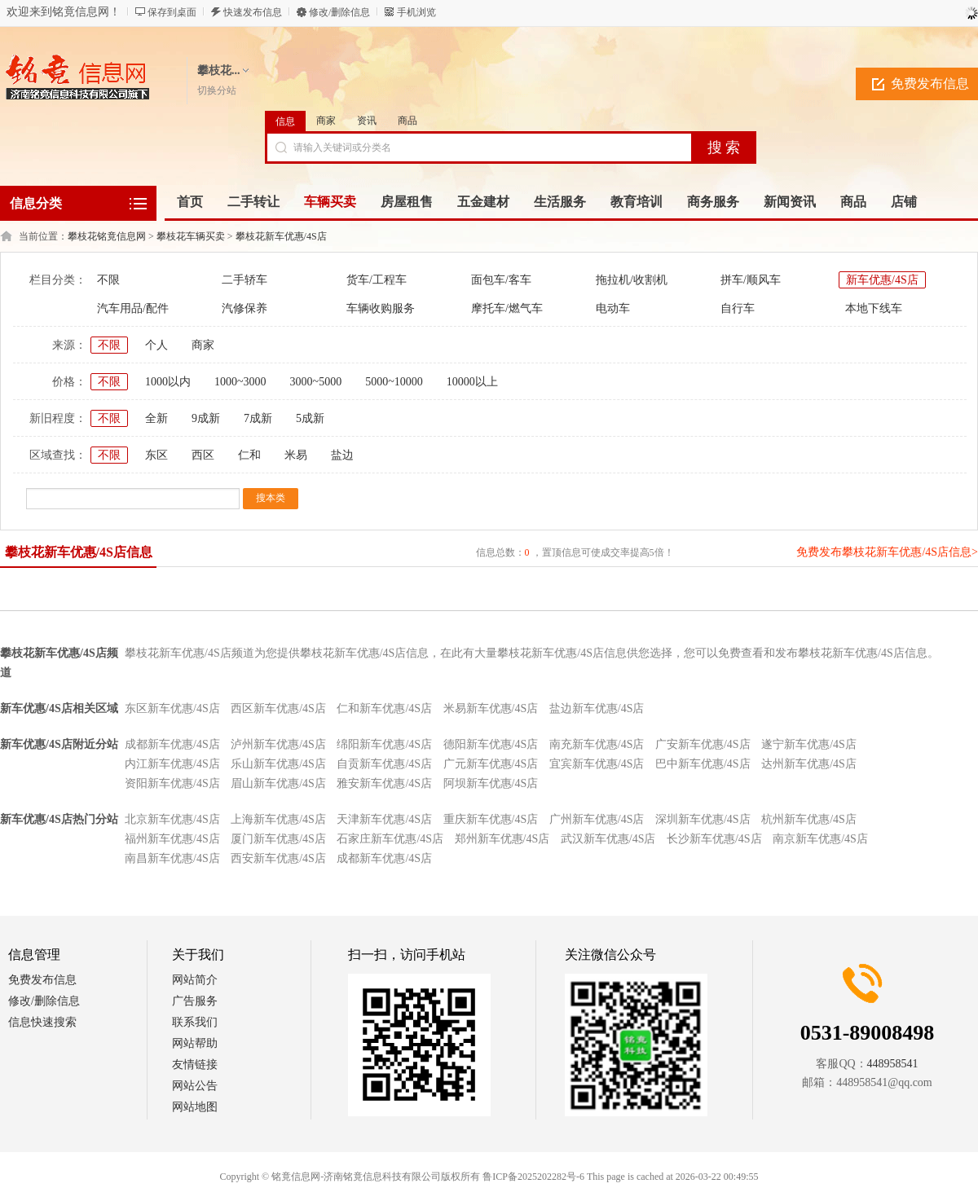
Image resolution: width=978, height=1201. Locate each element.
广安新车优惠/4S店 (703, 744)
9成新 (206, 418)
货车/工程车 (376, 280)
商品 (407, 120)
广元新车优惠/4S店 (491, 764)
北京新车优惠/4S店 (172, 819)
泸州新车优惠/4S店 (278, 744)
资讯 (367, 120)
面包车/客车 (501, 280)
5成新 (310, 418)
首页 (190, 202)
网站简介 (195, 980)
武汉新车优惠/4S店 (608, 839)
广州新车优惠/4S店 (597, 819)
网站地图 (195, 1107)
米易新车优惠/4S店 (491, 708)
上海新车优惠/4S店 (278, 819)
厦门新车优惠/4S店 (278, 839)
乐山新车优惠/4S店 (278, 764)
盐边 (342, 455)
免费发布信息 (42, 980)
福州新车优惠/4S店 (172, 839)
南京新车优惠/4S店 (820, 839)
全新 (156, 418)
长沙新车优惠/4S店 (714, 839)
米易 (295, 455)
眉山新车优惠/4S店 (278, 783)
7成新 (258, 418)
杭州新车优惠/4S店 (809, 819)
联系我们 (195, 1022)
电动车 (613, 308)
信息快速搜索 (42, 1022)
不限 (108, 280)
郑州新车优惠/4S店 (502, 839)
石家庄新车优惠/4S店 (390, 839)
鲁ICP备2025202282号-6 (533, 1176)
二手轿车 (244, 280)
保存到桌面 (172, 12)
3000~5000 (316, 382)
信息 (285, 121)
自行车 (737, 308)
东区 (156, 455)
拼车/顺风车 (750, 280)
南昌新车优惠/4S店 (172, 858)
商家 (326, 120)
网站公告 (195, 1086)
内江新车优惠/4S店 (172, 764)
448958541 (893, 1064)
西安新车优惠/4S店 (278, 858)
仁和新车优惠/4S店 (384, 708)
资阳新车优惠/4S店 (172, 783)
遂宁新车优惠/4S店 (809, 744)
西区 (203, 455)
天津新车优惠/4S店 (384, 819)
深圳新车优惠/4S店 (703, 819)
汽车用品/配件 (133, 308)
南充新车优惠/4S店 (597, 744)
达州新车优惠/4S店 (809, 764)
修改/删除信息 (339, 12)
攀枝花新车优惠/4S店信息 (78, 552)
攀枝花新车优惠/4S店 (281, 236)
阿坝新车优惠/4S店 (491, 783)
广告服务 (195, 1001)
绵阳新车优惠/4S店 (384, 744)
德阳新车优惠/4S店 (491, 744)
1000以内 (168, 382)
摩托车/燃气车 (507, 308)
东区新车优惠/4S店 (172, 708)
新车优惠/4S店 (882, 280)
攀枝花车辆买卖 (190, 236)
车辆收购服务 (380, 308)
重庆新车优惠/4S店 (491, 819)
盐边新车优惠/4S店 (597, 708)
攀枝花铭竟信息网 (107, 236)
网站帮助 (195, 1043)
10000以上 (472, 382)
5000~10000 (394, 382)
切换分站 (216, 90)
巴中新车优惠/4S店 (703, 764)
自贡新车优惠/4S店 (384, 764)
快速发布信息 (252, 12)
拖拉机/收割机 (631, 280)
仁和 (249, 455)
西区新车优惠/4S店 (278, 708)
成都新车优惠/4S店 (172, 744)
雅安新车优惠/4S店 (384, 783)
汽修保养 (244, 308)
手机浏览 (416, 12)
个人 (156, 345)
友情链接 (195, 1064)
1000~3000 (240, 382)
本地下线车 (873, 308)
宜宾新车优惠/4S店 (597, 764)
